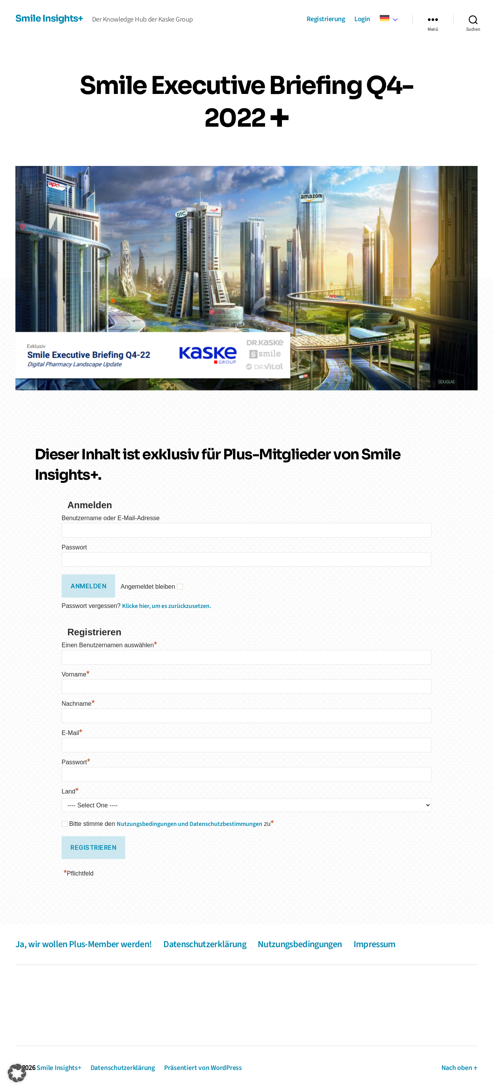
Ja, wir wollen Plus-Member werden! (83, 944)
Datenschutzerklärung (204, 944)
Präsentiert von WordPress (203, 1068)
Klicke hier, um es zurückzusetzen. (166, 606)
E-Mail (72, 733)
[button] (17, 1073)
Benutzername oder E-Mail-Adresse (110, 518)
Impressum (375, 944)
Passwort (74, 547)
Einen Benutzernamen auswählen (109, 645)
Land (70, 791)
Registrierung (326, 19)
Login (362, 19)
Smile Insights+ (49, 18)
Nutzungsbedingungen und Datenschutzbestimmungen (189, 824)
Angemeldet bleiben (148, 586)
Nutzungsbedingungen (300, 944)
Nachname (78, 703)
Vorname (76, 674)
